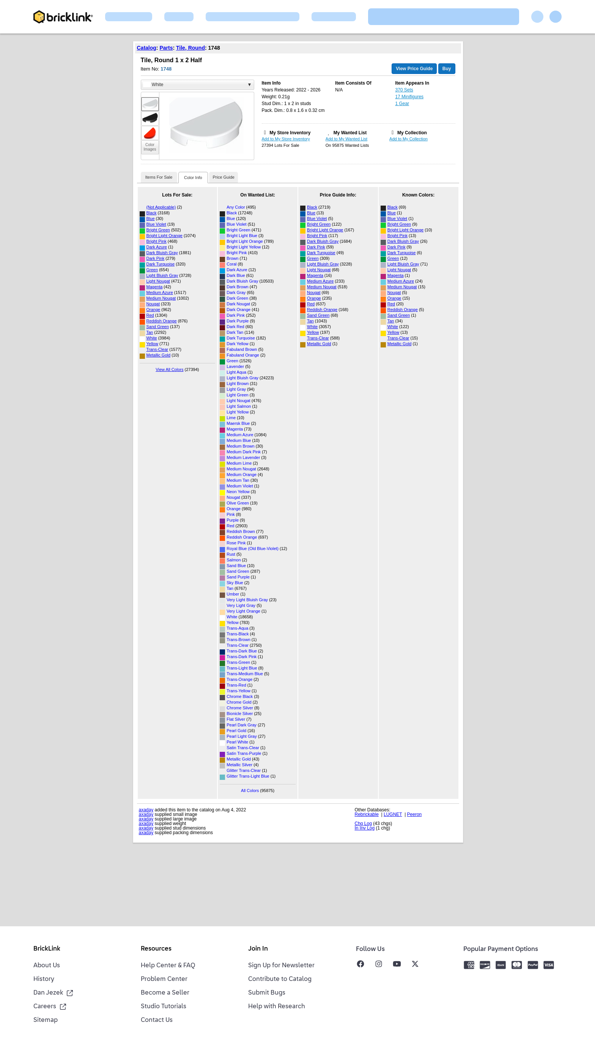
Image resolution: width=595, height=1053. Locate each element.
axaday (146, 810)
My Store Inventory (289, 132)
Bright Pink (156, 241)
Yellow (152, 343)
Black (151, 213)
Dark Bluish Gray (162, 252)
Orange (153, 309)
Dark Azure (156, 247)
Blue (150, 218)
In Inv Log (365, 828)
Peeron (414, 814)
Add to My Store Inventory (286, 139)
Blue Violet (156, 224)
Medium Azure (159, 292)
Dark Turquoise (160, 264)
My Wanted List (350, 132)
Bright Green (158, 230)
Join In (258, 949)
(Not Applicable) (161, 207)
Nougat (153, 304)
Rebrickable (367, 814)
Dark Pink (155, 258)
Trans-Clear (157, 349)
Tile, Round (190, 48)
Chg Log (363, 823)
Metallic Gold (158, 355)
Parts (166, 48)
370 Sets (404, 90)
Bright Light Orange (164, 235)
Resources (156, 949)
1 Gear (402, 103)
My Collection (412, 132)
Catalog (146, 48)
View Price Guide (414, 68)
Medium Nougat (161, 298)
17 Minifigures (409, 96)
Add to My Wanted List (346, 139)
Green (152, 269)
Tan (149, 332)
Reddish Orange (161, 321)
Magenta (154, 286)
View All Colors (169, 369)
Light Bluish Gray (162, 275)
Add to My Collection (408, 139)
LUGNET (393, 814)
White (151, 338)
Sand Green (157, 326)
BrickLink (46, 949)
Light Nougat (158, 281)
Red (150, 315)
